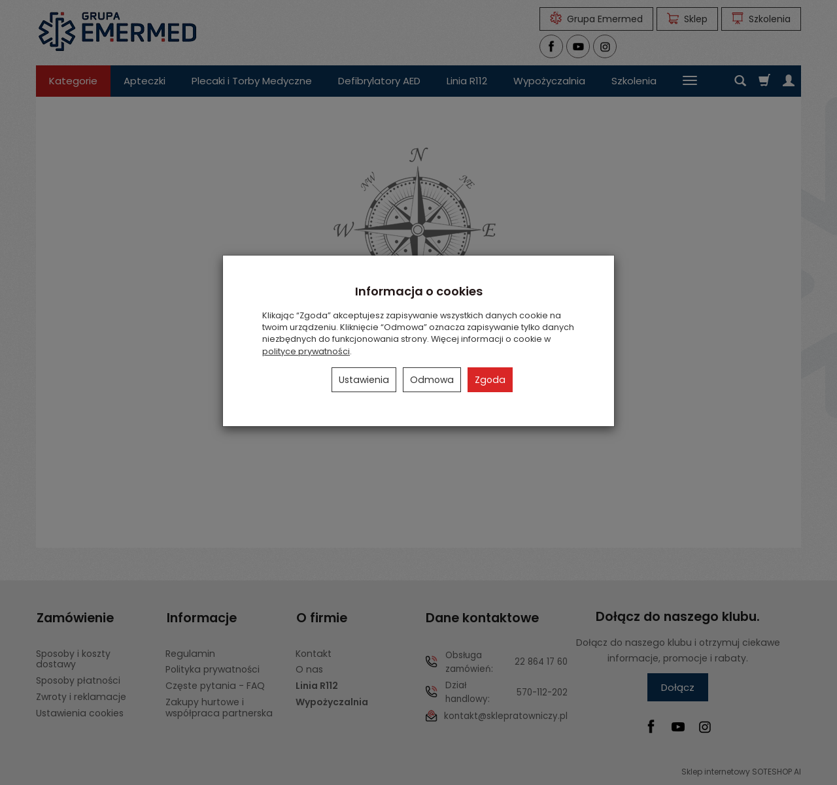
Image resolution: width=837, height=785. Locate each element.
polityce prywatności (306, 351)
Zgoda (490, 379)
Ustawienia (364, 379)
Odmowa (432, 379)
